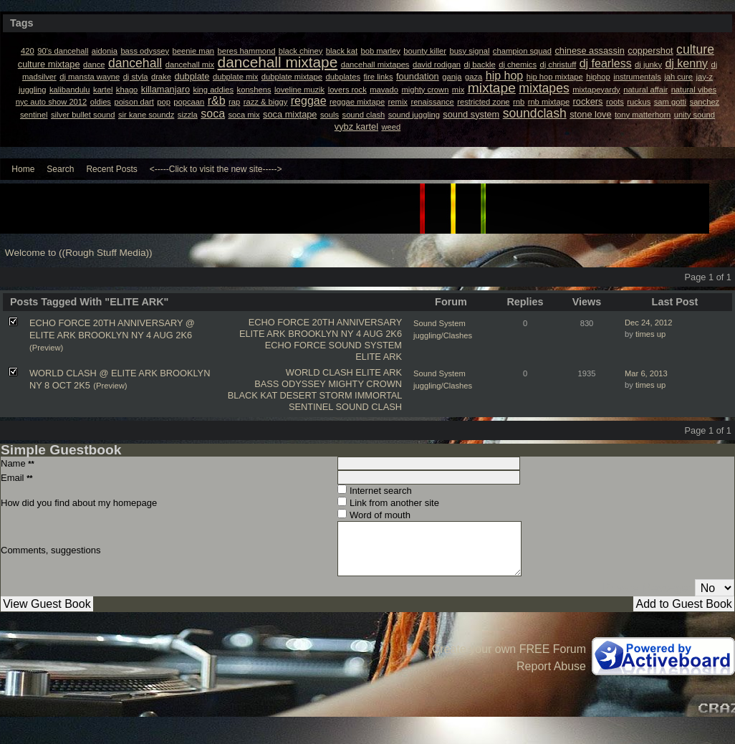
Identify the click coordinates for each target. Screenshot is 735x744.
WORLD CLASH (319, 372)
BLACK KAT (252, 395)
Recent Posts (111, 169)
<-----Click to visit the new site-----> (216, 169)
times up (650, 334)
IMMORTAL (378, 395)
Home (22, 169)
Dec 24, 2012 (649, 322)
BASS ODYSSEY (289, 383)
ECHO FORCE (295, 345)
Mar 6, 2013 (646, 373)
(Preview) (46, 347)
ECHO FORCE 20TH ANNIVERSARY (325, 322)
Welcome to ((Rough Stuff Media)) (79, 252)
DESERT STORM (316, 395)
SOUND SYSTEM (365, 345)
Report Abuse (551, 666)
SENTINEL (311, 406)
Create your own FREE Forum (509, 649)
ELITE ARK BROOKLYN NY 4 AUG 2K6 (320, 333)
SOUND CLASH (369, 406)
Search (60, 169)
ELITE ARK (378, 356)
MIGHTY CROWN (365, 383)
